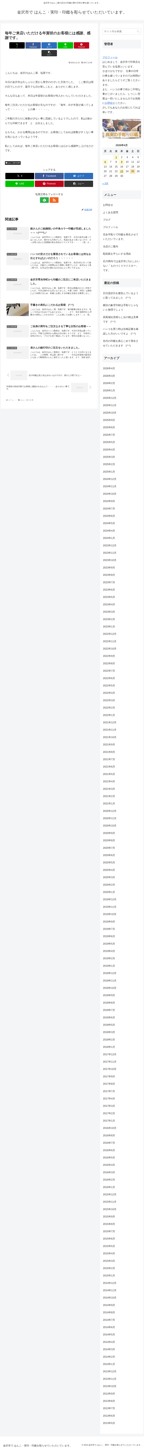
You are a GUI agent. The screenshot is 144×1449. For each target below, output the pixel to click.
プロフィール (110, 57)
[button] (86, 45)
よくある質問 (110, 212)
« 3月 (105, 183)
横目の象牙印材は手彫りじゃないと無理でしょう (120, 307)
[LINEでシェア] (57, 45)
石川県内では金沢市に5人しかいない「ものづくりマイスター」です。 (121, 266)
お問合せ (110, 103)
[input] (121, 31)
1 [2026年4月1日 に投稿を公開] (116, 157)
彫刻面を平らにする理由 (117, 253)
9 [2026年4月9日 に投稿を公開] (121, 161)
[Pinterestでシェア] (72, 45)
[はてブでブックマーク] (42, 45)
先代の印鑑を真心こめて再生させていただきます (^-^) (120, 343)
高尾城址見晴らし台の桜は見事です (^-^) (120, 319)
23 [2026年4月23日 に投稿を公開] (121, 171)
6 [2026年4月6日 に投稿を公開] (105, 161)
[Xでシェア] (12, 45)
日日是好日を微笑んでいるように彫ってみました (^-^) (120, 295)
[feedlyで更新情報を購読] (46, 192)
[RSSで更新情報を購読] (52, 192)
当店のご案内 (110, 246)
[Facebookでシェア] (27, 45)
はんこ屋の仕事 (13, 155)
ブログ (107, 219)
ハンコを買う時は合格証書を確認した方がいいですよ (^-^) (120, 331)
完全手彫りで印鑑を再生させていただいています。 (120, 236)
